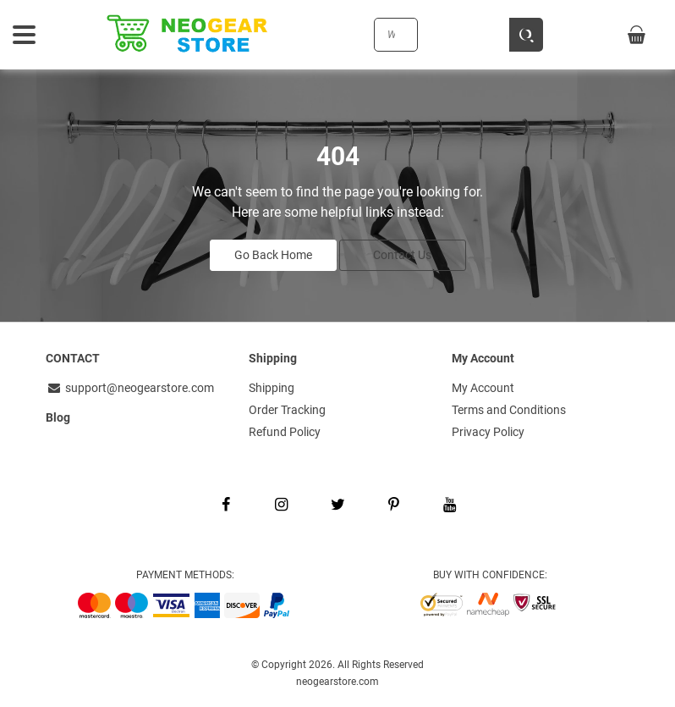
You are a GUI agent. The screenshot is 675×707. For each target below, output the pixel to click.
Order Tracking (287, 410)
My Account (483, 388)
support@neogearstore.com (130, 388)
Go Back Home (273, 255)
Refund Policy (285, 432)
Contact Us (402, 255)
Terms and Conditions (509, 410)
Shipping (271, 388)
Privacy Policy (488, 432)
